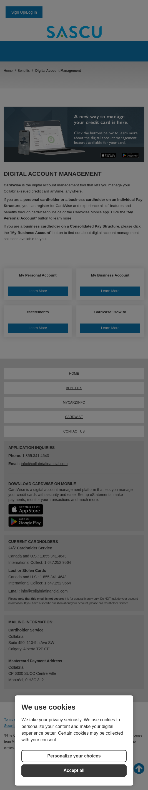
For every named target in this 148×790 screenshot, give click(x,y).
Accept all (74, 770)
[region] (74, 740)
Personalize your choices (74, 756)
